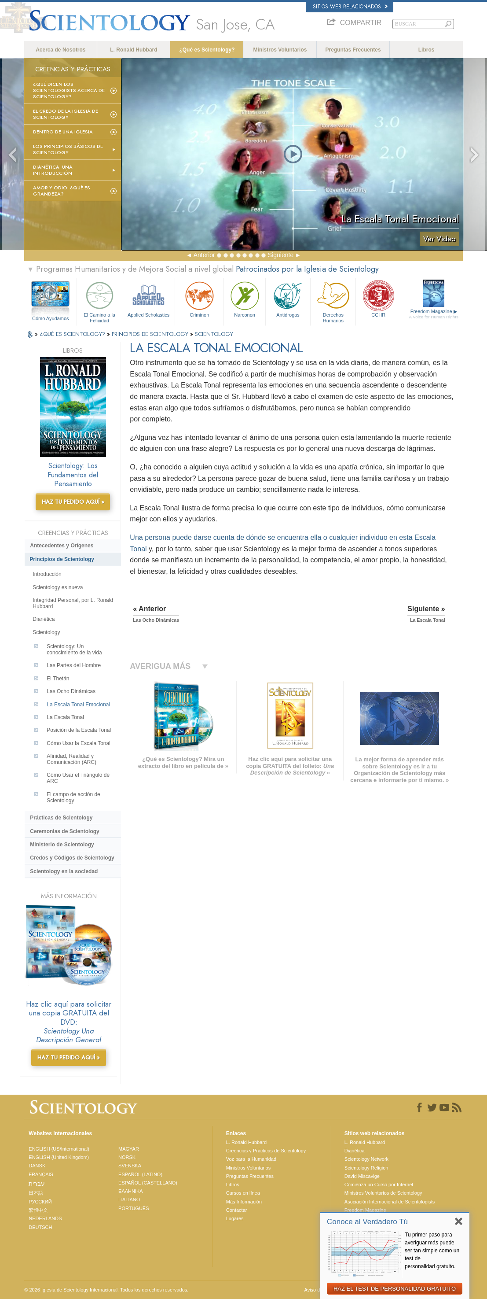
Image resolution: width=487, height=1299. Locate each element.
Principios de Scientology (61, 559)
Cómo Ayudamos (50, 318)
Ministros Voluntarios (280, 50)
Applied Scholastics (148, 298)
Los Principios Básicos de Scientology (68, 149)
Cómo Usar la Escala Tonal (78, 743)
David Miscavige (362, 1176)
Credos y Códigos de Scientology (72, 858)
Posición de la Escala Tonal (79, 730)
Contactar (236, 1210)
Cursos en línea (243, 1193)
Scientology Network (366, 1159)
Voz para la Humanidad (251, 1159)
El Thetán (58, 678)
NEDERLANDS (45, 1218)
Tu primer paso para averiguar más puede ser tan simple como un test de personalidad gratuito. (432, 1250)
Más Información (244, 1201)
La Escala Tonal (65, 717)
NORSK (126, 1157)
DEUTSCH (40, 1227)
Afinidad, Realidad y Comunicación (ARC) (71, 759)
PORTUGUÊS (133, 1208)
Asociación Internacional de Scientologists (389, 1201)
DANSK (37, 1165)
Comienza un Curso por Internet (379, 1184)
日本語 (36, 1193)
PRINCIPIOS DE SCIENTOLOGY (151, 334)
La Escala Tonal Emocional (78, 704)
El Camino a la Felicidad (99, 300)
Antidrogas (288, 298)
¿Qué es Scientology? (206, 50)
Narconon (244, 298)
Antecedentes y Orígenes (61, 545)
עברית (37, 1183)
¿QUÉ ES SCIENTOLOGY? (73, 334)
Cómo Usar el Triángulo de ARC (78, 778)
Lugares (235, 1218)
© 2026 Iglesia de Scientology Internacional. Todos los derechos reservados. (106, 1289)
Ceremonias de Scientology (64, 831)
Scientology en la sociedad (64, 871)
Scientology (46, 632)
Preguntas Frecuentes (353, 50)
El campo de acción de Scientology (73, 797)
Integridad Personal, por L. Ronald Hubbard (73, 603)
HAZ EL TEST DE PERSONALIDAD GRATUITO (394, 1288)
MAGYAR (128, 1148)
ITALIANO (129, 1199)
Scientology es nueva (58, 587)
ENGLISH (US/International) (59, 1148)
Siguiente (280, 254)
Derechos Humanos (333, 300)
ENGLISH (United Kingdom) (59, 1157)
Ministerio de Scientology (62, 844)
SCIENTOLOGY (214, 334)
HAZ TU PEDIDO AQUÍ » (73, 502)
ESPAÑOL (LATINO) (140, 1174)
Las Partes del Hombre (74, 665)
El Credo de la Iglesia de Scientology (65, 114)
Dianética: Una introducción (53, 170)
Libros (426, 50)
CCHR (378, 298)
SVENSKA (129, 1165)
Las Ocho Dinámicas (71, 691)
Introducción (47, 574)
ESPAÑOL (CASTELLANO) (147, 1182)
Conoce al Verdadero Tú (367, 1222)
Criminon (199, 298)
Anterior (204, 254)
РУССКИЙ (40, 1201)
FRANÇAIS (41, 1174)
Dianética (44, 619)
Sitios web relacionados (350, 7)
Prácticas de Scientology (61, 818)
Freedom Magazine (433, 314)
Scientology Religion (366, 1167)
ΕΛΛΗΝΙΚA (130, 1191)
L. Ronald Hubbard (133, 50)
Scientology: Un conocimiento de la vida (74, 649)
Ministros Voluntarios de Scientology (383, 1193)
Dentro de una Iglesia (63, 131)
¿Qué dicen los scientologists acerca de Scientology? (69, 90)
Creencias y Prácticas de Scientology (266, 1150)
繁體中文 (38, 1210)
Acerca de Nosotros (60, 50)
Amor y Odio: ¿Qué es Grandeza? (61, 190)
